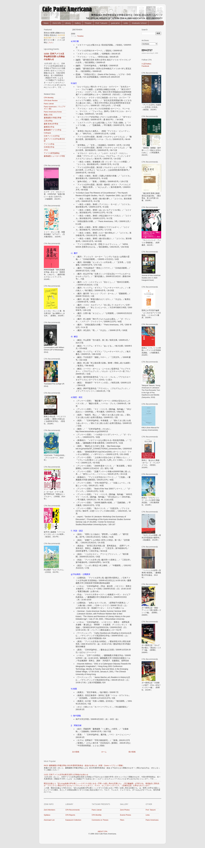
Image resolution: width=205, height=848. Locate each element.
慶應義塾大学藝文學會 (52, 118)
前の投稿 (132, 752)
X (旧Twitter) (146, 64)
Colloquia (47, 133)
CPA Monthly (49, 98)
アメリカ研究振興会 (52, 153)
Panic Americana (152, 820)
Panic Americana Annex (53, 112)
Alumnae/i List (49, 820)
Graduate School (139, 23)
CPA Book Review (50, 101)
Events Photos (125, 815)
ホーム (104, 752)
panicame (115, 23)
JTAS (46, 150)
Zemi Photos (125, 810)
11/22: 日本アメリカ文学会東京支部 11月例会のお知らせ (54, 56)
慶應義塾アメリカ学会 (52, 130)
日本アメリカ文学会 (52, 136)
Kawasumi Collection (73, 820)
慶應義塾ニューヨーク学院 (54, 156)
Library (68, 23)
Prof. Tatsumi (101, 23)
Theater (88, 23)
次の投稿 (75, 752)
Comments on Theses (100, 820)
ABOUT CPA (102, 831)
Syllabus (47, 815)
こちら (50, 42)
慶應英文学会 (49, 127)
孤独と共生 (48, 115)
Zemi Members (49, 810)
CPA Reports (70, 815)
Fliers (122, 820)
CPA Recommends (72, 810)
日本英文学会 (49, 147)
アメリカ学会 (49, 144)
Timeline (80, 36)
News (46, 23)
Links (126, 23)
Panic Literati (49, 104)
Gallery (78, 23)
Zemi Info (56, 23)
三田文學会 (48, 121)
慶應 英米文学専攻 (51, 124)
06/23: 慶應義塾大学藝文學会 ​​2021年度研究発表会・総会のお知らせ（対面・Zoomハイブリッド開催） (84, 765)
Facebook (145, 66)
